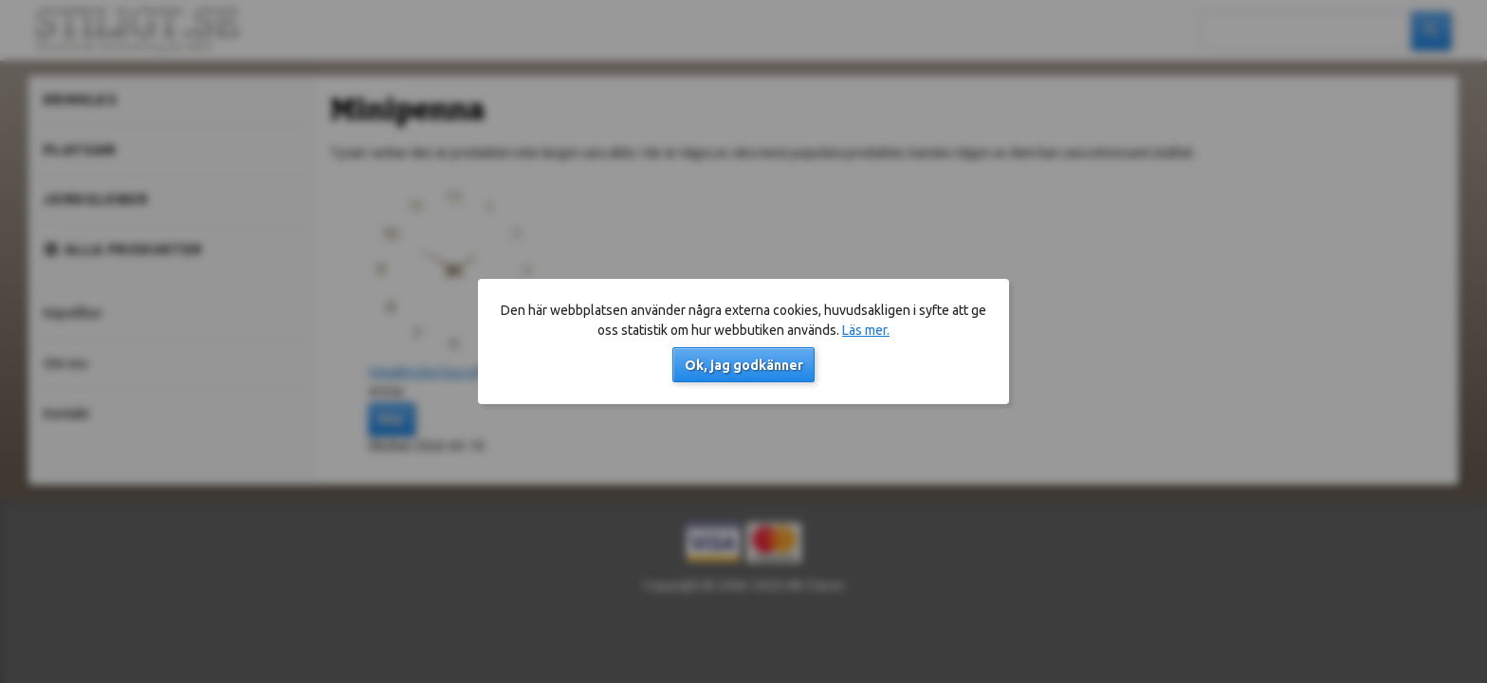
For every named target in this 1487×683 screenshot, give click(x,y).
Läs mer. (866, 330)
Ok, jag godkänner (744, 365)
